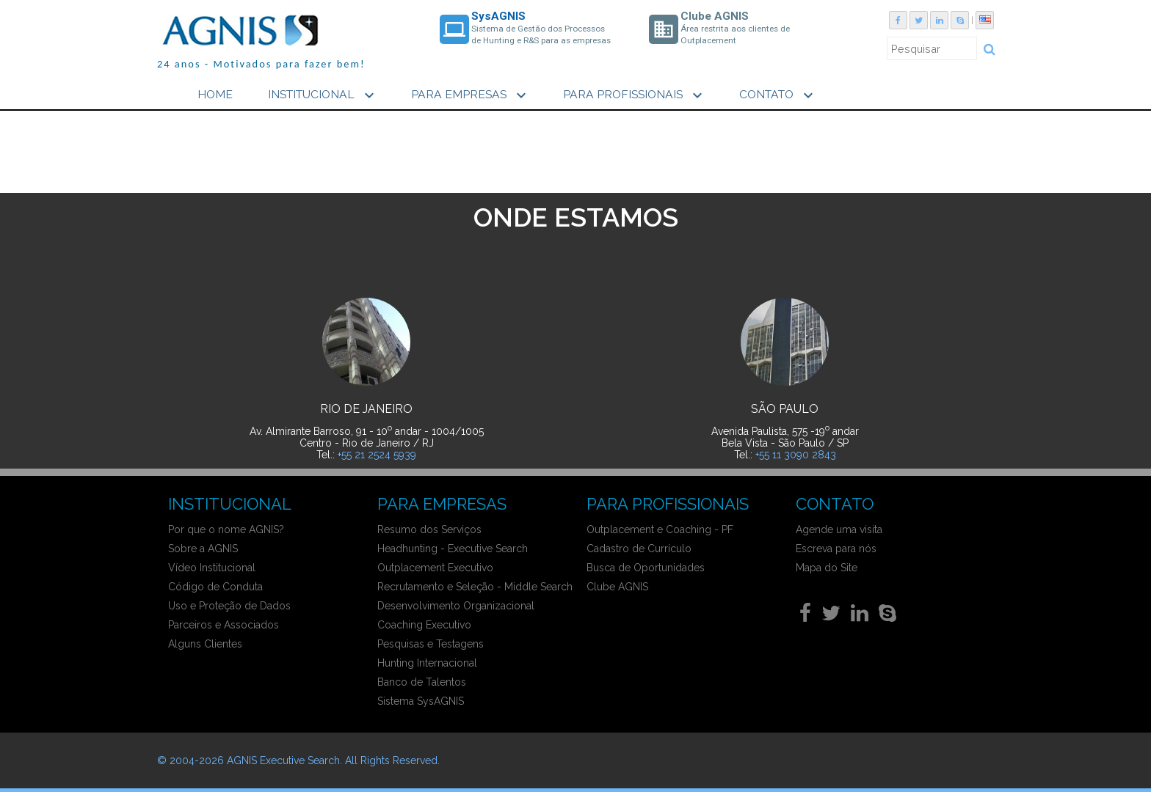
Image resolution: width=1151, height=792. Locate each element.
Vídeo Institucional (211, 567)
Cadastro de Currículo (639, 548)
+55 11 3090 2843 (795, 455)
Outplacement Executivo (435, 567)
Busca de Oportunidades (646, 567)
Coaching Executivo (424, 625)
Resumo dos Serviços (429, 529)
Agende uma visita (839, 529)
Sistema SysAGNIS (420, 701)
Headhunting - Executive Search (452, 548)
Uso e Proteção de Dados (229, 606)
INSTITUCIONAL (323, 95)
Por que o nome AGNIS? (226, 529)
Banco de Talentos (421, 682)
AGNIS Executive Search (283, 760)
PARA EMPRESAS (470, 95)
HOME (215, 94)
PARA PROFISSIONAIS (634, 95)
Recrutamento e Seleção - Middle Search (475, 587)
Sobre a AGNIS (203, 548)
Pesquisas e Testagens (430, 644)
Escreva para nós (836, 548)
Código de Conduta (215, 587)
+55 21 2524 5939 (377, 455)
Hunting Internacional (427, 663)
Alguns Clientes (205, 644)
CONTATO (778, 95)
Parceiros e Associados (223, 625)
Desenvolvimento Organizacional (455, 606)
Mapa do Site (826, 567)
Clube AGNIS (617, 587)
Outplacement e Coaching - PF (660, 529)
